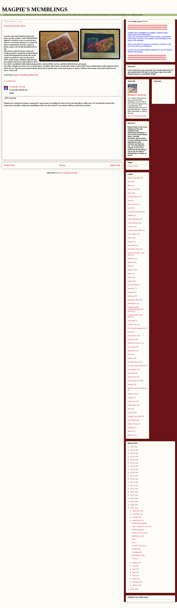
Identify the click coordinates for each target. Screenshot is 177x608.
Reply (11, 93)
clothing (130, 215)
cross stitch (132, 234)
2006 (132, 589)
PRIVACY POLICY (134, 343)
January (135, 585)
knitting (130, 296)
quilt (129, 354)
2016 (132, 479)
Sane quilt (131, 373)
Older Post (115, 165)
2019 (132, 469)
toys (129, 409)
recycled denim (133, 362)
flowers (130, 262)
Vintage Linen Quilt (135, 416)
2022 (132, 460)
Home (62, 165)
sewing (130, 384)
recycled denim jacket (136, 366)
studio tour (131, 401)
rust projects (132, 369)
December (136, 511)
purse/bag (131, 347)
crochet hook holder (135, 230)
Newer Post (9, 165)
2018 (132, 472)
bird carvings (132, 204)
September (136, 520)
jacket (130, 281)
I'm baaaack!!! (137, 552)
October (135, 517)
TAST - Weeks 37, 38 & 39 (141, 526)
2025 (132, 450)
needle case (132, 324)
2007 (132, 508)
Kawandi (131, 292)
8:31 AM (22, 87)
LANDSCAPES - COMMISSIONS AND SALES (135, 309)
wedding (131, 427)
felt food (131, 259)
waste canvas (133, 424)
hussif (130, 277)
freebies (131, 270)
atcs (129, 182)
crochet (130, 227)
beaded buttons (133, 197)
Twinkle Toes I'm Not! (139, 533)
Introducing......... (138, 549)
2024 (132, 453)
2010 (132, 498)
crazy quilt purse (134, 219)
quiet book (131, 351)
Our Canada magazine (136, 328)
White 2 (130, 435)
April (134, 575)
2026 (132, 447)
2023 (132, 456)
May (134, 572)
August (135, 563)
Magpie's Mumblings (138, 95)
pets (129, 332)
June (134, 569)
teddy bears (132, 405)
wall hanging (132, 420)
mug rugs (131, 321)
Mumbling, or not (138, 536)
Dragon (130, 242)
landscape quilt (133, 300)
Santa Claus (132, 377)
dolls (129, 238)
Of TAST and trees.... (139, 546)
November (136, 514)
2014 (132, 485)
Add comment (10, 98)
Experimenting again (139, 523)
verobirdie (13, 87)
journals (130, 288)
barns (130, 193)
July (134, 566)
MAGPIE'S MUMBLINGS (34, 9)
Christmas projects (134, 212)
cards (130, 208)
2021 (132, 463)
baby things (132, 189)
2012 (132, 492)
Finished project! (138, 530)
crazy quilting (132, 223)
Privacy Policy (133, 166)
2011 (132, 495)
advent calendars (134, 178)
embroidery (132, 245)
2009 (132, 501)
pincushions (132, 336)
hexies (130, 273)
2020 (132, 466)
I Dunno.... (135, 558)
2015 (132, 482)
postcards (131, 339)
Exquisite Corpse (134, 249)
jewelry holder (133, 285)
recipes (130, 358)
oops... (134, 542)
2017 (132, 476)
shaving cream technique (137, 388)
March (134, 579)
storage (130, 398)
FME (129, 266)
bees (129, 200)
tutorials (130, 413)
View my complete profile (137, 116)
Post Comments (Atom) (67, 173)
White (130, 431)
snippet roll (132, 394)
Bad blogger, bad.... (139, 555)
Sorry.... (134, 539)
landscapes (132, 303)
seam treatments (134, 381)
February (135, 582)
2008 (132, 505)
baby (129, 185)
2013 (132, 489)
